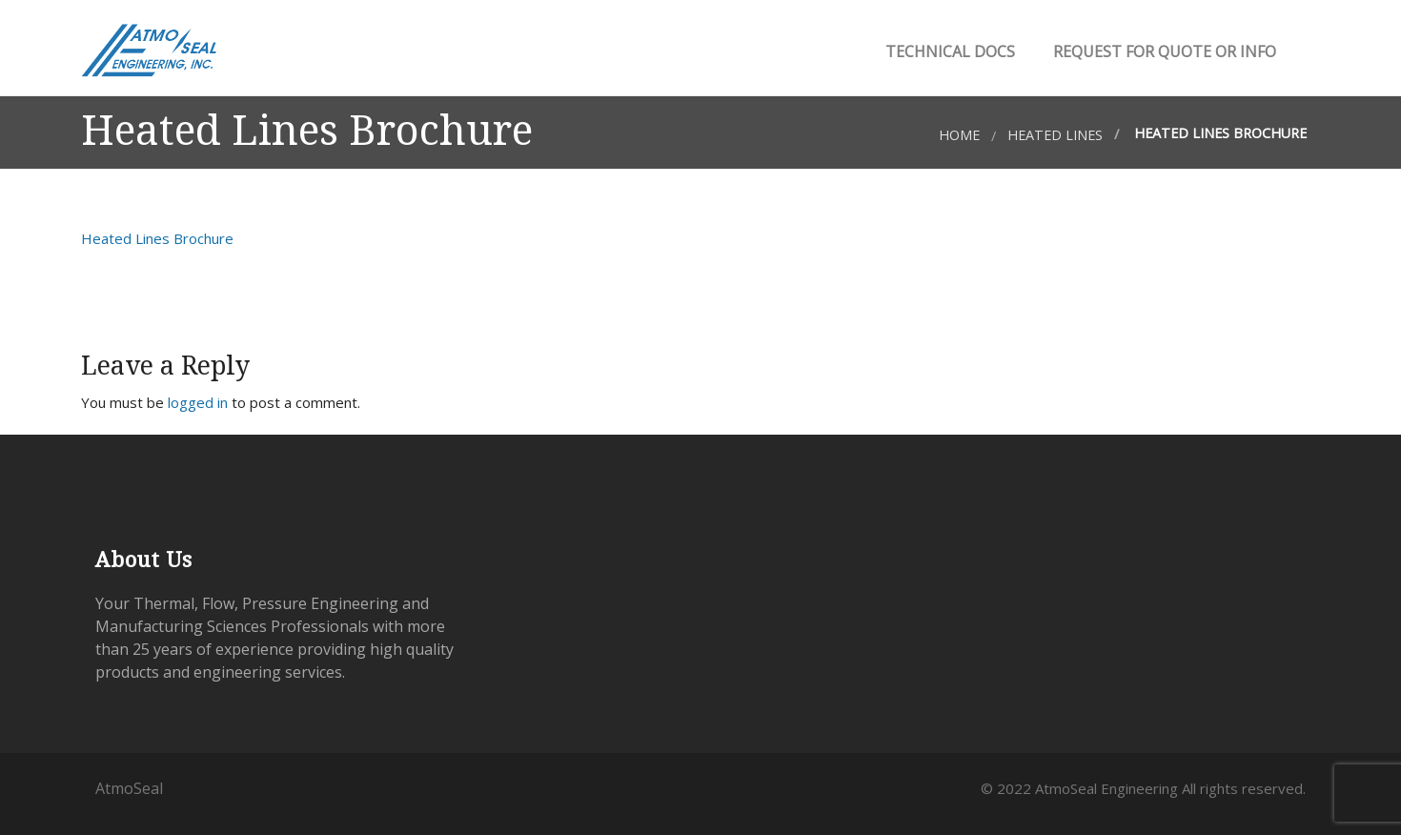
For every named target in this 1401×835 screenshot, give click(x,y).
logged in (198, 402)
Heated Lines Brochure (157, 238)
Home (959, 135)
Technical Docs (948, 51)
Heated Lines (1055, 135)
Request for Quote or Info (1162, 51)
